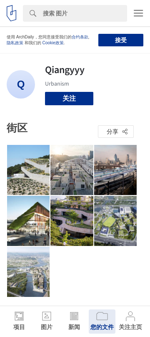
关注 (69, 98)
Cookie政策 (53, 43)
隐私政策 (15, 43)
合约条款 (80, 37)
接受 (121, 40)
